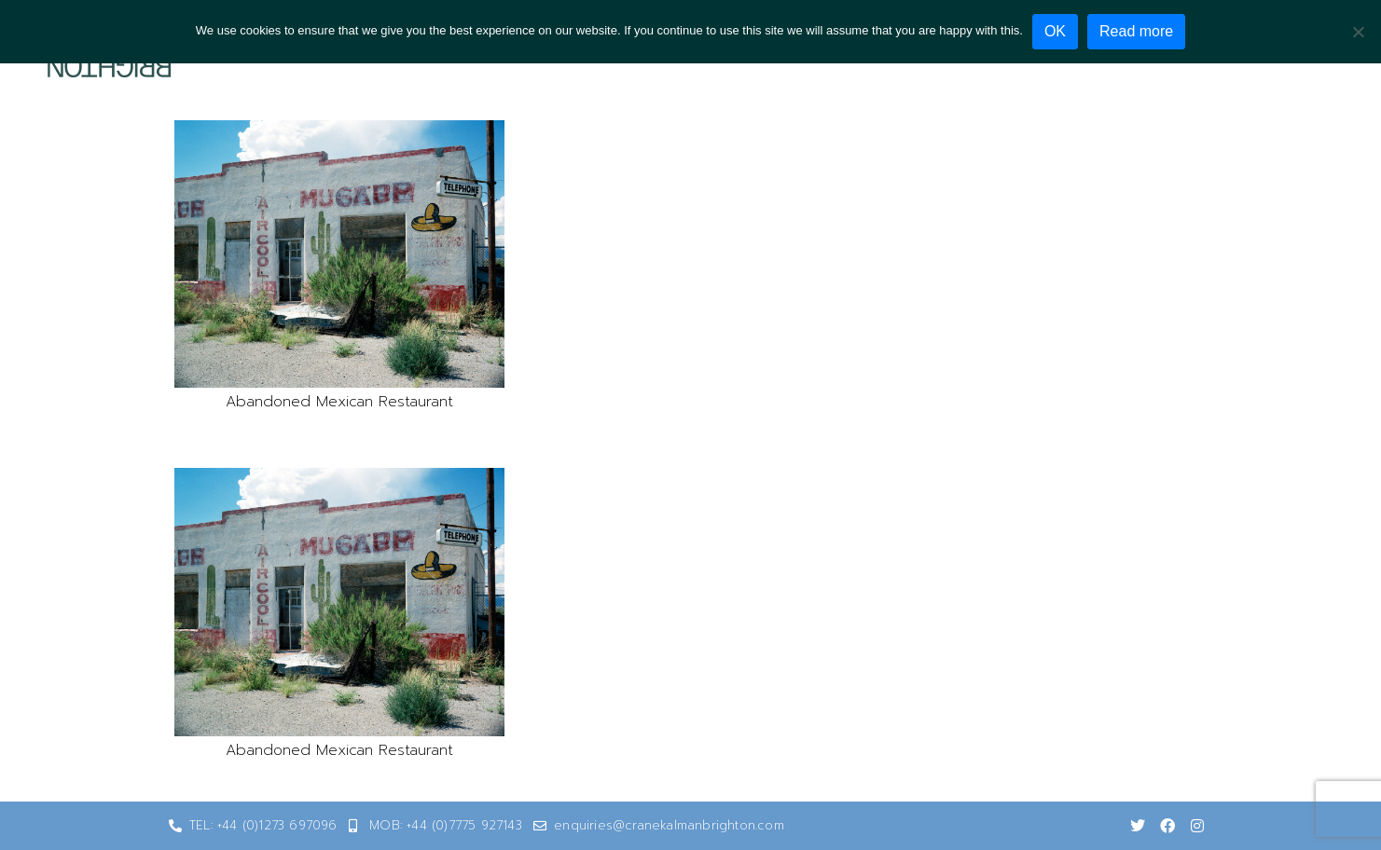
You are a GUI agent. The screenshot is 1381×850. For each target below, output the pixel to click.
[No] (1357, 31)
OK (1055, 31)
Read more (1136, 31)
